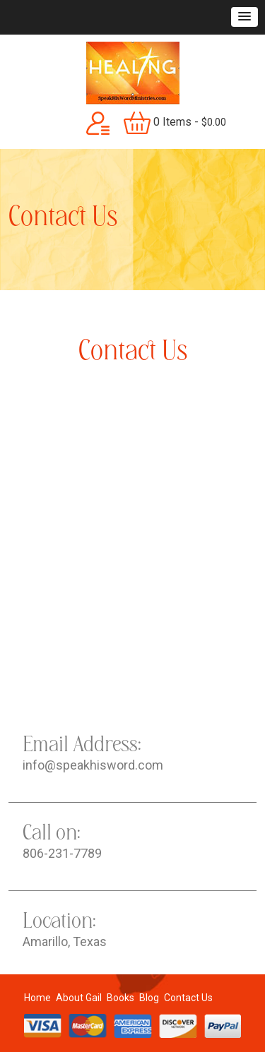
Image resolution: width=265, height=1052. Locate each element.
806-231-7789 (62, 853)
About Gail (79, 997)
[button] (244, 17)
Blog (149, 997)
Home (37, 997)
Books (120, 997)
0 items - (175, 123)
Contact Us (188, 997)
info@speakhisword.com (93, 765)
